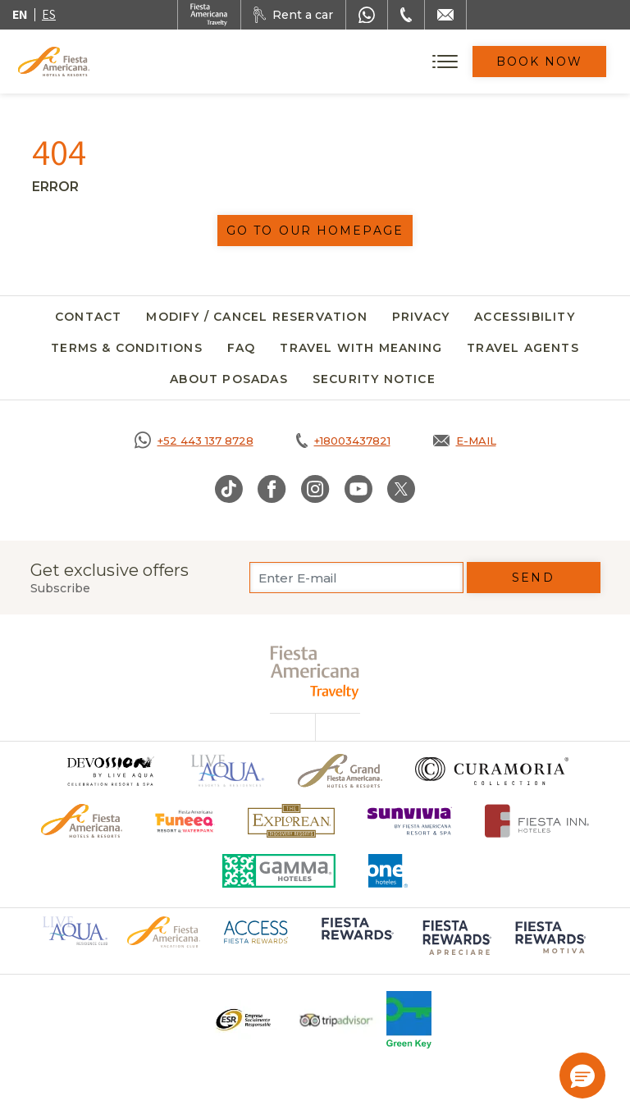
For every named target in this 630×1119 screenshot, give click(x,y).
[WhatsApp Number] (366, 15)
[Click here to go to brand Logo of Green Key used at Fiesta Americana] (408, 1019)
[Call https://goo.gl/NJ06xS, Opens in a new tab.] (194, 440)
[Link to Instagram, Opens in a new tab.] (315, 489)
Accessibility (524, 316)
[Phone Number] (406, 15)
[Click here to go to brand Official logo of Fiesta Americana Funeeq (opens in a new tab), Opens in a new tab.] (185, 821)
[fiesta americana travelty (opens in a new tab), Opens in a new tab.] (315, 672)
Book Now (539, 61)
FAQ (241, 347)
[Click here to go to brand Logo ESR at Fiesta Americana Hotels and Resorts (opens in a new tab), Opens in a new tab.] (242, 1019)
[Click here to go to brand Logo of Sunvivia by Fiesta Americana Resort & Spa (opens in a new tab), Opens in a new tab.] (410, 821)
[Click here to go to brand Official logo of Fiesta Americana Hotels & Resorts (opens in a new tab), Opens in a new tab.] (163, 931)
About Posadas (229, 379)
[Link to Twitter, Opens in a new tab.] (401, 489)
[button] (582, 1075)
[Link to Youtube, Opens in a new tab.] (358, 489)
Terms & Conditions (127, 347)
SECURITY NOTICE (374, 379)
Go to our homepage (315, 230)
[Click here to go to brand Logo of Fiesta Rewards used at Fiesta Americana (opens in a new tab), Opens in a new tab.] (356, 940)
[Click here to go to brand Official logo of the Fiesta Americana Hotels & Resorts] (81, 821)
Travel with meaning (361, 347)
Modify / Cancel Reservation (256, 316)
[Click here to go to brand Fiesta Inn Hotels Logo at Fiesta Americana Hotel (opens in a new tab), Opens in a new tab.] (537, 821)
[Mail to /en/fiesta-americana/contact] (445, 15)
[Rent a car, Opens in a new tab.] (293, 15)
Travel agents (523, 347)
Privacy (421, 316)
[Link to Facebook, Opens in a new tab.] (272, 489)
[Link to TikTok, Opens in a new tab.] (229, 489)
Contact (88, 316)
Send (533, 577)
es (49, 14)
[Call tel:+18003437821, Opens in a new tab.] (343, 440)
